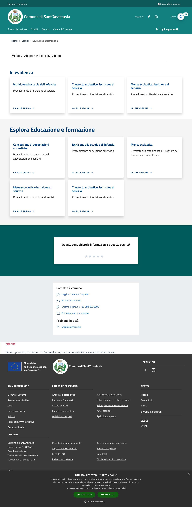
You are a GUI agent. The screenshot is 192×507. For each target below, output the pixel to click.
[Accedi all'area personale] (169, 4)
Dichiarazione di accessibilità (111, 459)
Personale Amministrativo (21, 422)
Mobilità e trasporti (62, 416)
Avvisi (144, 405)
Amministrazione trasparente (112, 443)
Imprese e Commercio (63, 400)
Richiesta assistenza (62, 459)
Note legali (102, 454)
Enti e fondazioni (16, 411)
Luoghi (144, 420)
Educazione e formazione (109, 394)
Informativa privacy (106, 448)
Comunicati (147, 400)
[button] (96, 501)
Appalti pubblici (60, 405)
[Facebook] (146, 17)
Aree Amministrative (18, 400)
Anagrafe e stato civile (63, 395)
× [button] (189, 474)
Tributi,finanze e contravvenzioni (113, 400)
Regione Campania (17, 4)
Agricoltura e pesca (106, 416)
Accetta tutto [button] (84, 494)
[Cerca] (180, 16)
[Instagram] (154, 17)
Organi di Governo (17, 395)
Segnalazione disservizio (64, 448)
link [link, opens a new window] (124, 488)
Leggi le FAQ (58, 454)
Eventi (144, 426)
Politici (11, 416)
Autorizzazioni (104, 411)
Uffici (10, 405)
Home (14, 40)
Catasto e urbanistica (63, 411)
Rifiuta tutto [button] (108, 494)
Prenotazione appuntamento (66, 443)
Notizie (144, 395)
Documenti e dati (16, 427)
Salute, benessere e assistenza (112, 405)
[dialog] (96, 489)
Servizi (25, 40)
